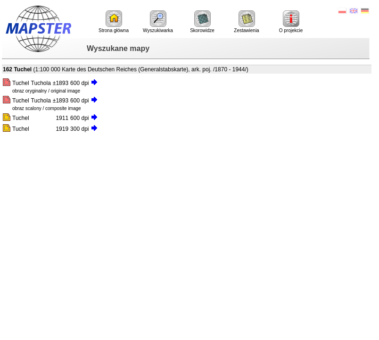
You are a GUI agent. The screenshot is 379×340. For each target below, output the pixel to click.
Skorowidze (202, 21)
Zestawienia (246, 21)
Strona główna (114, 21)
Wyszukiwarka (158, 21)
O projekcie (291, 21)
